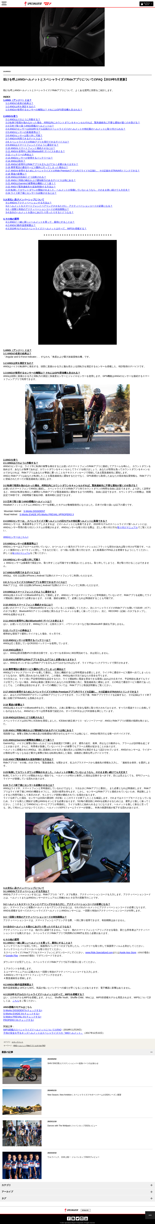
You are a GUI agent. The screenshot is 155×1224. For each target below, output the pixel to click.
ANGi (15, 1046)
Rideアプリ (30, 1046)
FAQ (43, 1046)
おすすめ (38, 1046)
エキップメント (17, 1042)
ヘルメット (22, 1046)
